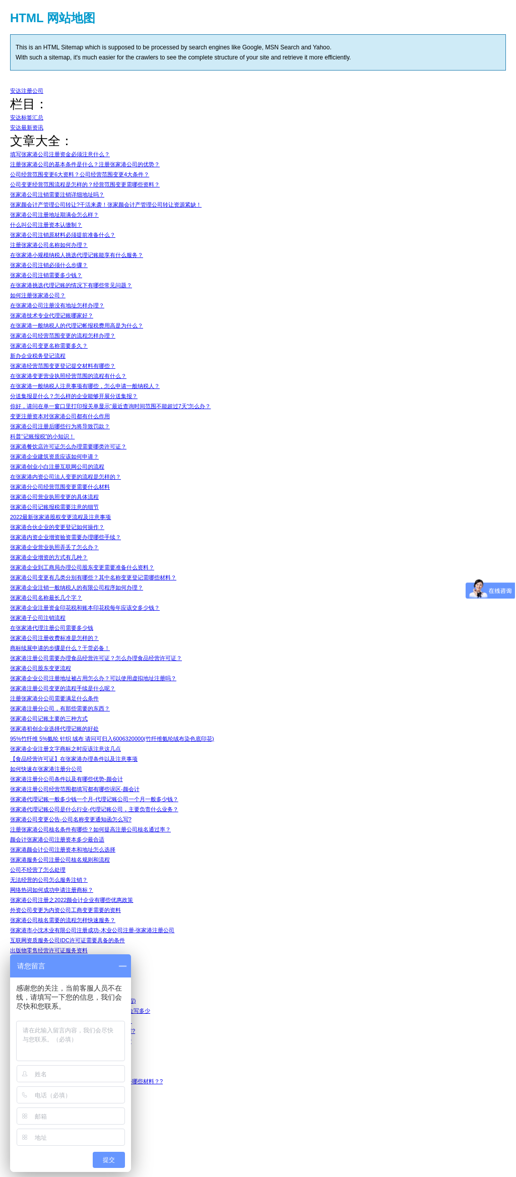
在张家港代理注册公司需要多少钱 (51, 628)
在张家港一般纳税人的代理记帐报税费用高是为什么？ (76, 325)
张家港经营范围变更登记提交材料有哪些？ (62, 366)
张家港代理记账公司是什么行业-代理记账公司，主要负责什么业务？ (94, 809)
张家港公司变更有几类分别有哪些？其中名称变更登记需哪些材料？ (93, 577)
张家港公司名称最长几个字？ (46, 598)
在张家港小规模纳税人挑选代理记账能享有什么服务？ (76, 255)
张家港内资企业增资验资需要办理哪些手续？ (65, 537)
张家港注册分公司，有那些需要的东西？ (60, 708)
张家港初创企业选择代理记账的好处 (54, 729)
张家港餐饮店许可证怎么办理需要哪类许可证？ (68, 446)
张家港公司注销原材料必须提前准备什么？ (62, 235)
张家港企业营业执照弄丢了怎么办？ (54, 547)
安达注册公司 (26, 91)
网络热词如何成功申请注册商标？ (51, 890)
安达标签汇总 (26, 117)
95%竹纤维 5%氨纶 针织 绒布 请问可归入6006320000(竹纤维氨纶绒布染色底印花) (112, 739)
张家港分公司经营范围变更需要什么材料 (60, 487)
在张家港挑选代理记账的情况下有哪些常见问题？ (71, 285)
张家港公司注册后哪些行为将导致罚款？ (60, 426)
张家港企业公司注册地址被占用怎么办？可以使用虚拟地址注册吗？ (93, 678)
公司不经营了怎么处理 (38, 870)
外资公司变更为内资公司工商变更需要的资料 (65, 910)
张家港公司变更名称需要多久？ (49, 346)
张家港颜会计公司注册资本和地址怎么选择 (62, 849)
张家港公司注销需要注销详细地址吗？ (57, 194)
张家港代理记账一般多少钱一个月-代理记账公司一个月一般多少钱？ (94, 799)
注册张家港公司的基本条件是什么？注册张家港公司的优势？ (85, 164)
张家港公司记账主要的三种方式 (49, 718)
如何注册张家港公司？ (38, 295)
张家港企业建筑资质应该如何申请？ (54, 456)
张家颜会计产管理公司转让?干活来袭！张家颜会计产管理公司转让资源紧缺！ (106, 205)
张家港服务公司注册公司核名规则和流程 (60, 860)
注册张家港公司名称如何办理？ (49, 245)
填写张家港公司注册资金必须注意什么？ (60, 154)
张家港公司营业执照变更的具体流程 (54, 497)
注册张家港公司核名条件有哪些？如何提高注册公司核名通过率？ (90, 829)
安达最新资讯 (26, 127)
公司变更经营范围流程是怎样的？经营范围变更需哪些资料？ (85, 184)
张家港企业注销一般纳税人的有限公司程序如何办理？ (76, 587)
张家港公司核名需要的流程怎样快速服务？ (62, 920)
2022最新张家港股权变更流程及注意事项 (60, 517)
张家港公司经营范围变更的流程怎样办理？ (62, 336)
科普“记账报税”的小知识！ (42, 436)
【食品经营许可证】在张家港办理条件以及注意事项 (74, 759)
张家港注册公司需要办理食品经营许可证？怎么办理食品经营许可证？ (96, 658)
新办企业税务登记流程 (38, 356)
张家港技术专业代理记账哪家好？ (51, 315)
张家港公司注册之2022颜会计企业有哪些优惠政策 (71, 900)
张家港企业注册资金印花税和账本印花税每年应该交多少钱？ (85, 608)
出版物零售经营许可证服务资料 (49, 950)
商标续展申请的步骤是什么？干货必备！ (60, 648)
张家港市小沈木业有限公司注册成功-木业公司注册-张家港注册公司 (92, 930)
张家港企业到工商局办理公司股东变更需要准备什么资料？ (82, 567)
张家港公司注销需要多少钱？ (46, 275)
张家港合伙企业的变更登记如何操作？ (57, 527)
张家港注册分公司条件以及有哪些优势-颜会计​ (66, 779)
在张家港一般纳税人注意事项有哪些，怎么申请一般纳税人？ (85, 386)
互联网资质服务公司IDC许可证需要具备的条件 (67, 940)
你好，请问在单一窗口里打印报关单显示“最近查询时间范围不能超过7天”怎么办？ (110, 406)
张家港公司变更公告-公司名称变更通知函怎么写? (71, 819)
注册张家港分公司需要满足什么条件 (54, 698)
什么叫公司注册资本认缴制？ (46, 225)
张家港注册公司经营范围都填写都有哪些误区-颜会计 (75, 789)
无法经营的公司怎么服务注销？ (49, 880)
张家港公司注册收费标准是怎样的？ (54, 638)
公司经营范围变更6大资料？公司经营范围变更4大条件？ (79, 174)
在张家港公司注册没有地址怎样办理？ (57, 305)
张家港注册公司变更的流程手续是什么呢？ (62, 688)
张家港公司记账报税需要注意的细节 (54, 507)
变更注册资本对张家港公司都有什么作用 (60, 416)
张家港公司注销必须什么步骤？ (49, 265)
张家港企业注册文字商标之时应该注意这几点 (65, 749)
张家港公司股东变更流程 (40, 668)
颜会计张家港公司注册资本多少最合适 (57, 839)
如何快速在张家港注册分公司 (46, 769)
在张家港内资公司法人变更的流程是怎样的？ (65, 477)
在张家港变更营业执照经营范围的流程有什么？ (68, 376)
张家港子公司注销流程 (38, 618)
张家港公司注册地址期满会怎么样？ (54, 215)
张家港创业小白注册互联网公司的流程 (57, 467)
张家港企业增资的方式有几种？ (49, 557)
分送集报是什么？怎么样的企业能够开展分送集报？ (74, 396)
